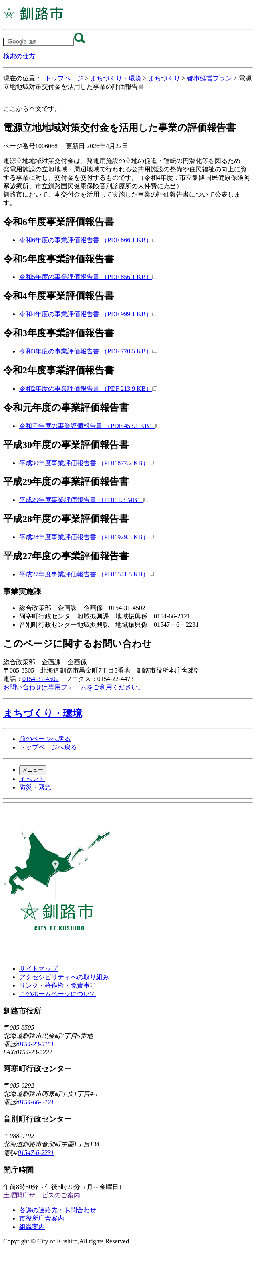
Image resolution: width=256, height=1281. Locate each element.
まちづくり (164, 78)
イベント (32, 778)
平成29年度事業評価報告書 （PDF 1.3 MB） (83, 499)
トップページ (64, 78)
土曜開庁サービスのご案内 (41, 1195)
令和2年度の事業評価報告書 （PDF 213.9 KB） (88, 388)
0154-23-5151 (36, 1044)
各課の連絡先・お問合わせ (57, 1210)
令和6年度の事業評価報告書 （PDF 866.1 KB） (88, 240)
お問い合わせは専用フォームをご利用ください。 (73, 687)
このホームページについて (57, 993)
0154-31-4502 (40, 678)
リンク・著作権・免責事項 (57, 985)
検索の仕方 (19, 56)
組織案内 (32, 1226)
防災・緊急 (35, 787)
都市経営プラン (209, 78)
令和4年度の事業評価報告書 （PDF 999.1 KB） (88, 314)
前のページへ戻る (45, 738)
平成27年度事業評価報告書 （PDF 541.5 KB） (86, 574)
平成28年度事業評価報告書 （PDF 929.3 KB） (86, 537)
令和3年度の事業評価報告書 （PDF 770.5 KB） (88, 351)
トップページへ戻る (48, 747)
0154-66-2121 (36, 1102)
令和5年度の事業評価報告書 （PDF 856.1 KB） (88, 276)
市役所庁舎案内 (41, 1218)
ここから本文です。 (32, 108)
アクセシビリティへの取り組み (64, 977)
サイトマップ (38, 968)
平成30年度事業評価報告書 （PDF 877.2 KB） (86, 463)
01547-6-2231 (36, 1152)
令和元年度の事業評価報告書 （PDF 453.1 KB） (89, 425)
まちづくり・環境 (115, 78)
